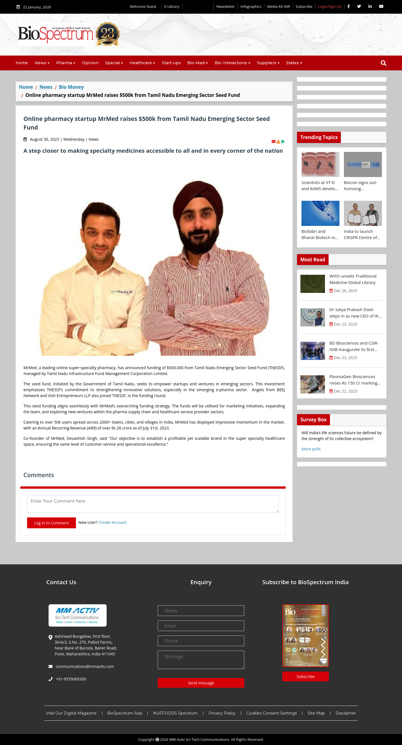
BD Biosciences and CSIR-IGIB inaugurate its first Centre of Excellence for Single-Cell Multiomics (354, 346)
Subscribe (304, 6)
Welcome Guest (144, 6)
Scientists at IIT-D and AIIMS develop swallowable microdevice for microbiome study (320, 186)
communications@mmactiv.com (84, 666)
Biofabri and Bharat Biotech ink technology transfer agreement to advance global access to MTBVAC (320, 234)
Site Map (316, 713)
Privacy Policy (222, 713)
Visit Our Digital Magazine (71, 713)
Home (22, 62)
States (292, 62)
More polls (311, 449)
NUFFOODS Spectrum (175, 713)
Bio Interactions (231, 62)
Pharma (64, 62)
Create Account (112, 522)
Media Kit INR (278, 6)
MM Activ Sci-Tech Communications (199, 739)
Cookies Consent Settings (271, 713)
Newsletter (225, 6)
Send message (201, 683)
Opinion (90, 62)
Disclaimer (346, 713)
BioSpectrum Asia (124, 713)
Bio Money (71, 87)
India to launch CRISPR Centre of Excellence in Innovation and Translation (360, 234)
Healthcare (141, 62)
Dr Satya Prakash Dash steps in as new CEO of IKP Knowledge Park (355, 313)
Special (112, 62)
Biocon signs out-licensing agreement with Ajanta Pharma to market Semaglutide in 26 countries (361, 186)
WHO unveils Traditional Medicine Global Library (353, 279)
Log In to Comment (51, 523)
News (40, 62)
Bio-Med (196, 62)
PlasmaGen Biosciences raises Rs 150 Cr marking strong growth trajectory (353, 380)
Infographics (250, 6)
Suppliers (266, 62)
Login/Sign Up (329, 6)
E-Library (171, 6)
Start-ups (171, 62)
